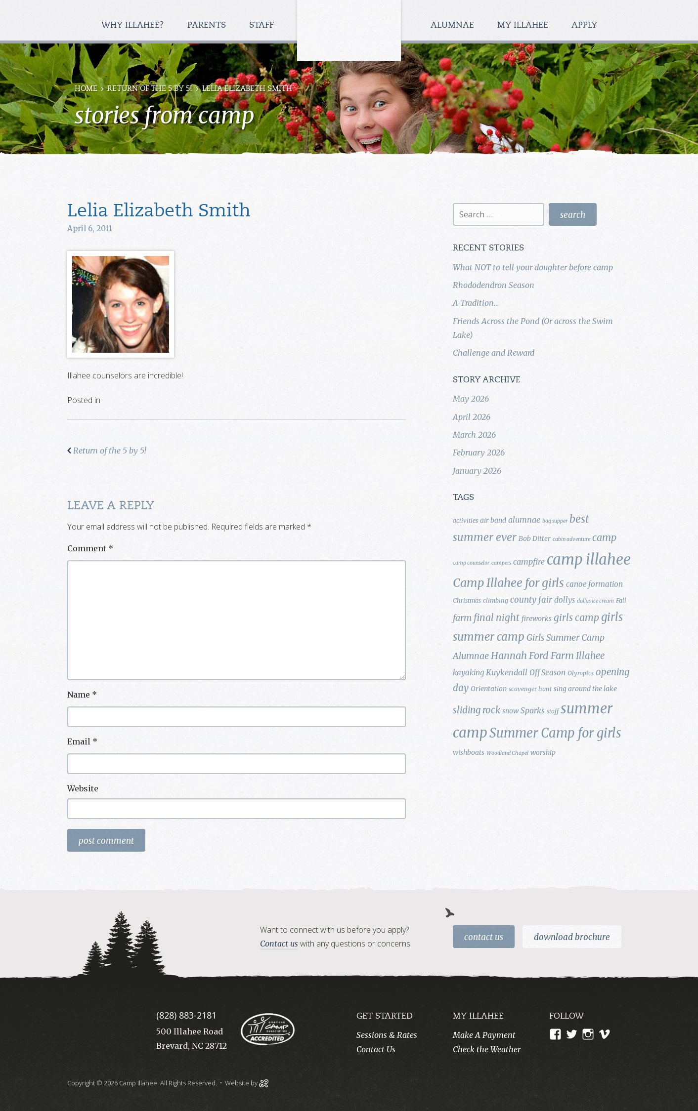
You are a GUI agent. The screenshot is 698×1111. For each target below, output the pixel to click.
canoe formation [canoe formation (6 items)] (594, 584)
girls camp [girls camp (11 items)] (576, 617)
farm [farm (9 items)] (462, 618)
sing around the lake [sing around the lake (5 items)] (585, 688)
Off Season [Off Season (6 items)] (547, 672)
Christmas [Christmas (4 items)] (467, 600)
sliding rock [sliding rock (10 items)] (476, 710)
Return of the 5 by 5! (149, 89)
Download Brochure (572, 937)
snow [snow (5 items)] (510, 710)
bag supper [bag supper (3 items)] (554, 521)
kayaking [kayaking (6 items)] (468, 672)
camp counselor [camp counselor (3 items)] (471, 563)
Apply (584, 25)
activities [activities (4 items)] (465, 520)
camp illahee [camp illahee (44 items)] (589, 559)
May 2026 (471, 399)
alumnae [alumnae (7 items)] (524, 520)
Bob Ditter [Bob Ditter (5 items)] (535, 538)
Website (82, 788)
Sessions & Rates (386, 1035)
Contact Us (483, 937)
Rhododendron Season (493, 285)
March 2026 (474, 435)
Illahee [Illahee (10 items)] (590, 655)
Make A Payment (484, 1035)
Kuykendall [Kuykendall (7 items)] (506, 672)
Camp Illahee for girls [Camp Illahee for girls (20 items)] (508, 583)
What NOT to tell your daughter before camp (533, 267)
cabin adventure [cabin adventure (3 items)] (571, 539)
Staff (262, 25)
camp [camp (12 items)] (604, 537)
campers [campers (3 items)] (501, 563)
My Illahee (524, 25)
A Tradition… (476, 303)
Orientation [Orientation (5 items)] (489, 688)
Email (82, 741)
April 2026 (471, 417)
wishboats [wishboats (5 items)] (468, 752)
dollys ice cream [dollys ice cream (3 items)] (595, 601)
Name (82, 695)
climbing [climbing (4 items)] (495, 600)
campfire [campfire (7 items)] (529, 562)
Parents (207, 25)
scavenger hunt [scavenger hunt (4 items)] (530, 689)
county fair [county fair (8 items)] (531, 599)
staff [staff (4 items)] (553, 711)
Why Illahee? (134, 25)
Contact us (279, 943)
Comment (90, 548)
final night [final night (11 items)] (497, 617)
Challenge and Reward (493, 353)
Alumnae (454, 25)
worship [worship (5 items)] (543, 752)
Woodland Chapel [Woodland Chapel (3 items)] (507, 753)
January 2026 (477, 471)
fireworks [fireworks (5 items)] (537, 618)
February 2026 (479, 452)
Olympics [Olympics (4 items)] (580, 673)
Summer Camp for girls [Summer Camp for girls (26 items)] (555, 733)
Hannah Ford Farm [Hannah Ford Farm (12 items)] (532, 655)
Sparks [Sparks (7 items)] (533, 710)
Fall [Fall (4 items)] (621, 600)
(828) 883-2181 (186, 1015)
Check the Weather (487, 1049)
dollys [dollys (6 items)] (564, 600)
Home (86, 89)
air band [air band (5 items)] (493, 520)
